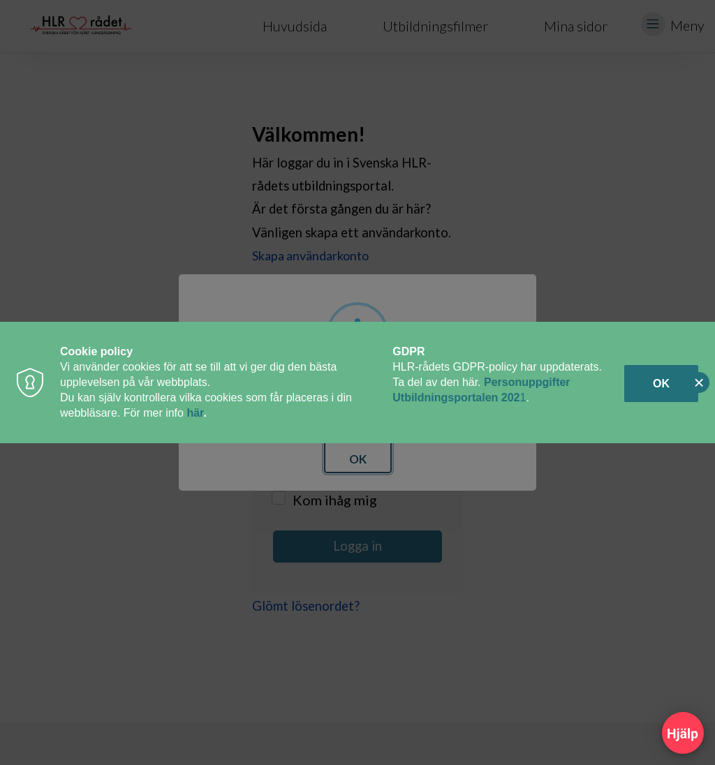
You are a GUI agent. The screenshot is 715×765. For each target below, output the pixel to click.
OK (661, 383)
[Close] (698, 382)
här (194, 413)
